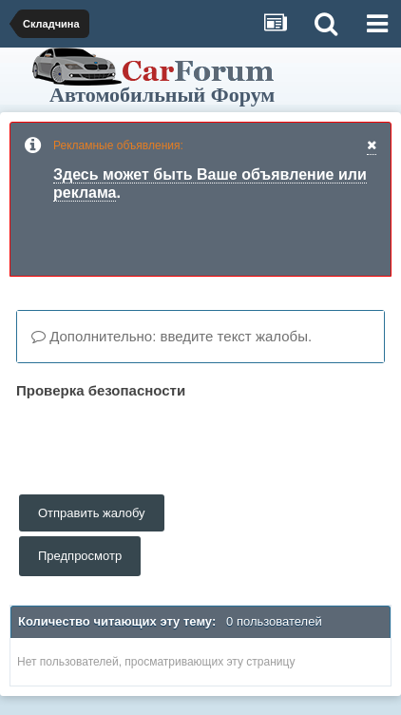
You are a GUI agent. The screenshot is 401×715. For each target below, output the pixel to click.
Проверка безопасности (100, 390)
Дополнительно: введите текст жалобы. (171, 336)
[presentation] (160, 441)
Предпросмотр (80, 556)
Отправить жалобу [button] (91, 513)
